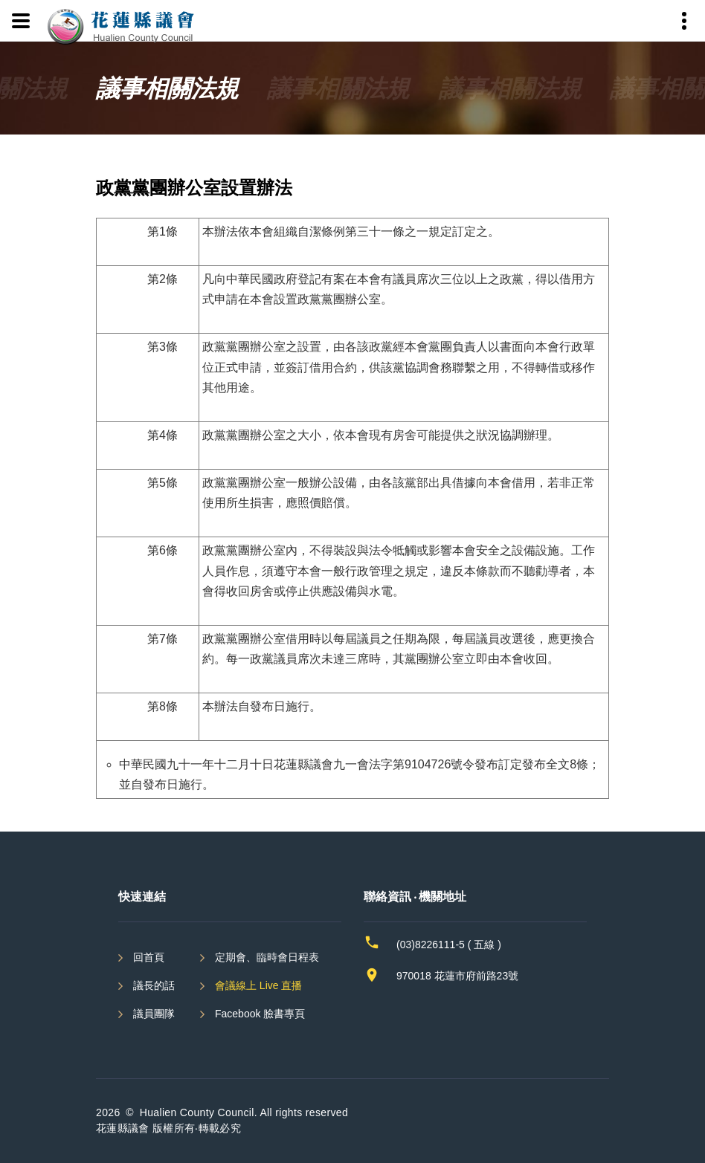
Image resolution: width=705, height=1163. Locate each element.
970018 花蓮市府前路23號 (457, 976)
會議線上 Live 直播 (258, 985)
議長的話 (154, 985)
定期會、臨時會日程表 (267, 957)
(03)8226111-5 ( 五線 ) (448, 944)
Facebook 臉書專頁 (260, 1014)
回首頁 (148, 957)
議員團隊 (154, 1014)
